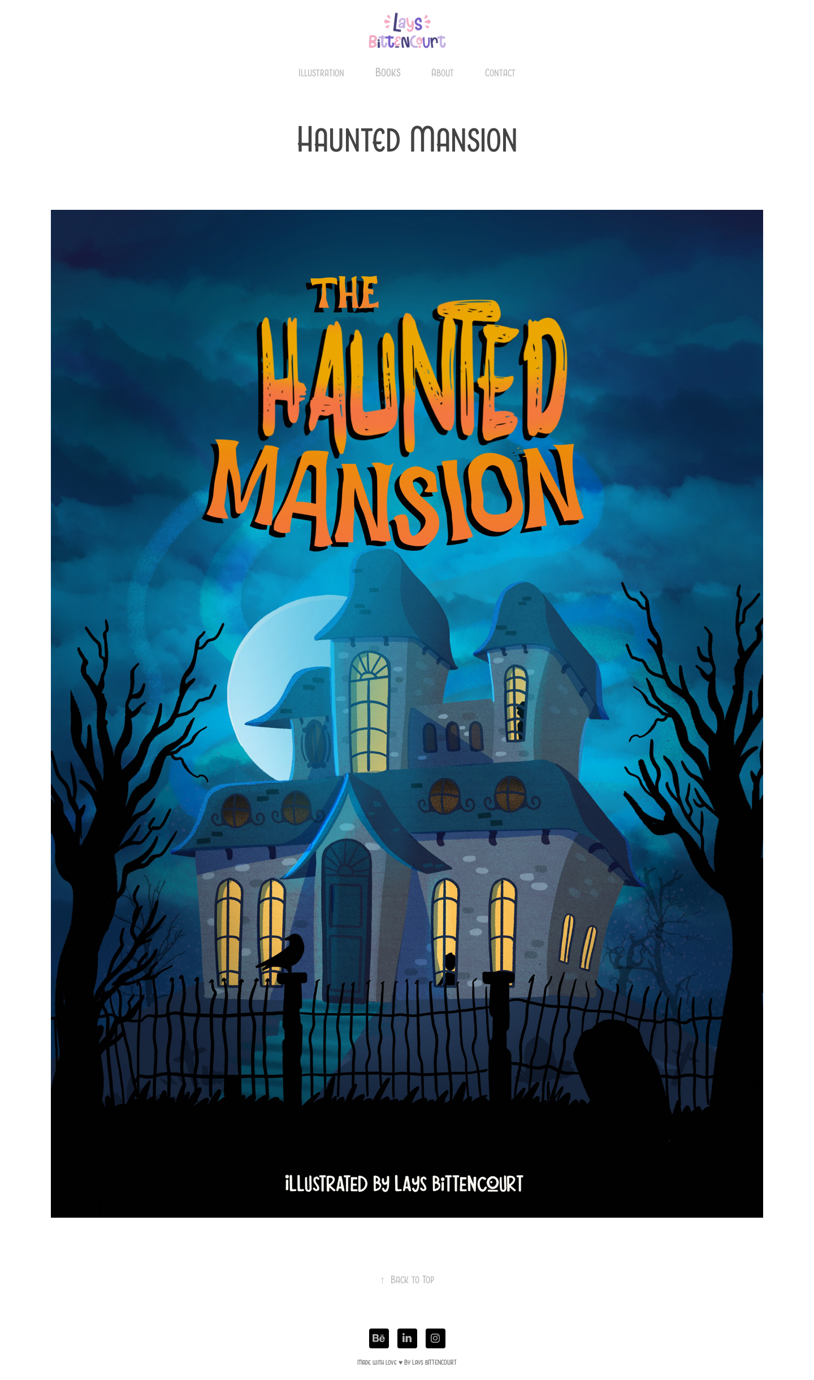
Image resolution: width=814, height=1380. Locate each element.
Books (388, 72)
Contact (500, 72)
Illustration (321, 72)
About (442, 72)
